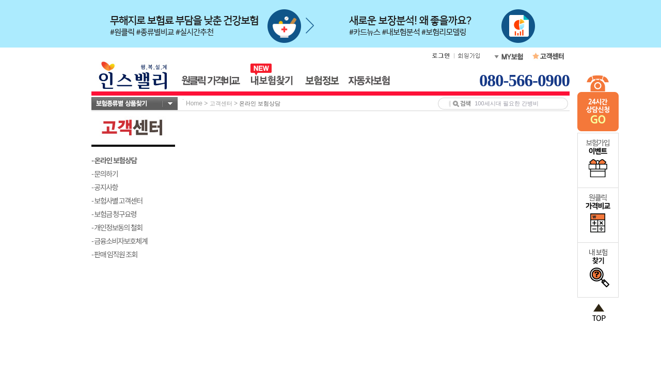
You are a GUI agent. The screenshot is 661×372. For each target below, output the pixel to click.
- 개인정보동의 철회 (117, 227)
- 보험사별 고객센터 (117, 200)
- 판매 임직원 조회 (114, 254)
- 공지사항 (104, 187)
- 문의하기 (104, 173)
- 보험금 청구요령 (113, 214)
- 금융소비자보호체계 (119, 241)
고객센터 (221, 103)
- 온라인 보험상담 (114, 160)
